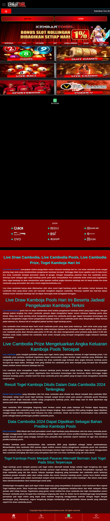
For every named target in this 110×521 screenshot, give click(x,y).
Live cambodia (9, 354)
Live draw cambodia (11, 269)
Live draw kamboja (11, 310)
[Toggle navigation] (4, 4)
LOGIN (80, 19)
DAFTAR (27, 19)
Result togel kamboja (12, 394)
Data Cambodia (9, 431)
